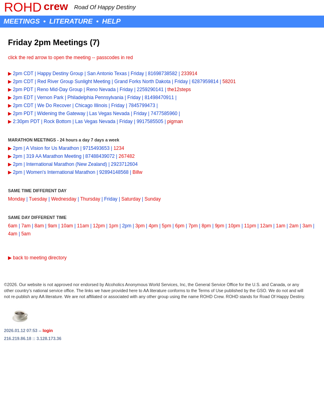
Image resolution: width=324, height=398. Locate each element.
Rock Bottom (57, 121)
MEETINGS (22, 21)
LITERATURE (70, 21)
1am (280, 226)
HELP (111, 21)
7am (25, 226)
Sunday (152, 199)
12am (266, 226)
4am (12, 234)
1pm (113, 226)
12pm (99, 226)
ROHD (23, 7)
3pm (139, 226)
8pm (206, 226)
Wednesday (63, 199)
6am (12, 226)
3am (307, 226)
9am (52, 226)
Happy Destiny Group (60, 73)
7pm (193, 226)
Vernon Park (50, 97)
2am (293, 226)
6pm (179, 226)
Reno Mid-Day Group (59, 89)
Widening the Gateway (61, 113)
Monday (16, 199)
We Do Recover (54, 105)
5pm (166, 226)
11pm (250, 226)
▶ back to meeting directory (37, 258)
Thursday (90, 199)
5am (25, 234)
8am (39, 226)
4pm (153, 226)
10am (67, 226)
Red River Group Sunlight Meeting (73, 81)
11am (83, 226)
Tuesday (38, 199)
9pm (219, 226)
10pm (234, 226)
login (48, 330)
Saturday (130, 199)
